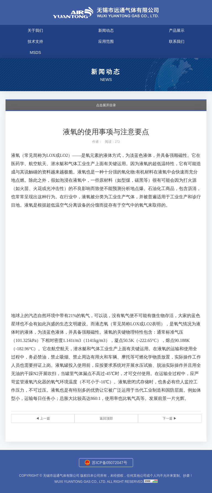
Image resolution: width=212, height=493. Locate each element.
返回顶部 (106, 418)
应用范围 (106, 41)
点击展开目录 (106, 105)
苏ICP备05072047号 (109, 462)
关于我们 (35, 30)
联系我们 (176, 41)
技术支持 (35, 41)
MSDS (35, 52)
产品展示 (176, 30)
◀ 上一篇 (43, 418)
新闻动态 (106, 30)
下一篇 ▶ (170, 418)
